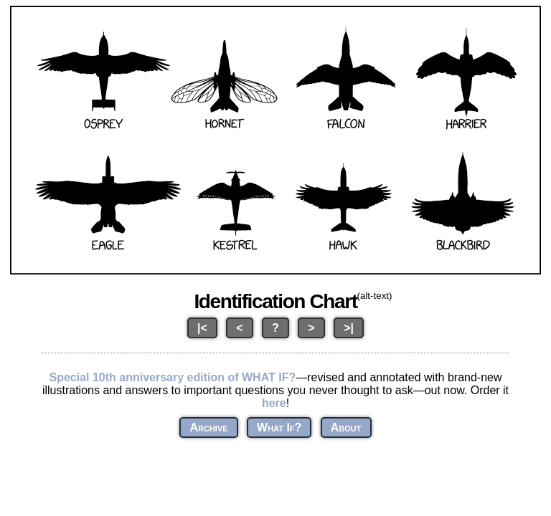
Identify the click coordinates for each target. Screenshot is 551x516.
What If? (279, 427)
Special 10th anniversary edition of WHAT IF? (172, 377)
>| (349, 328)
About (346, 427)
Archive (208, 427)
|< (202, 328)
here (274, 403)
